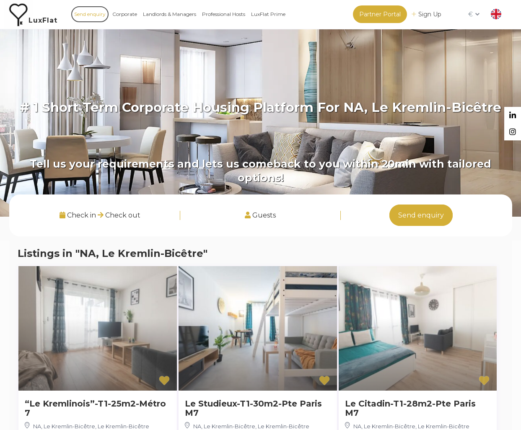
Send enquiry (90, 14)
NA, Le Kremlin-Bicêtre (64, 426)
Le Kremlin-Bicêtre (123, 426)
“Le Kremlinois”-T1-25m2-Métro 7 (95, 408)
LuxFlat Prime (268, 14)
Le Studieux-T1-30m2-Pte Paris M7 (253, 408)
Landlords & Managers (169, 14)
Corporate (124, 14)
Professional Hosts (223, 14)
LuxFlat (43, 20)
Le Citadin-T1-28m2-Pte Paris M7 (410, 408)
